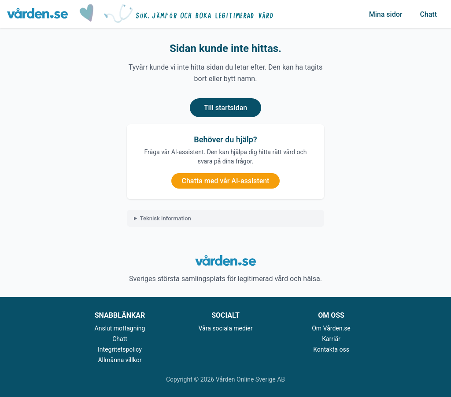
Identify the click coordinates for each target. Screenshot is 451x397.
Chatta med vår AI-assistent (226, 181)
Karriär (331, 338)
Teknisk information (165, 218)
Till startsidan (225, 108)
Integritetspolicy (120, 349)
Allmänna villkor (119, 360)
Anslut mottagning (120, 328)
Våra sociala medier (226, 328)
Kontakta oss (331, 349)
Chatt (428, 14)
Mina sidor (386, 14)
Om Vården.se (331, 328)
